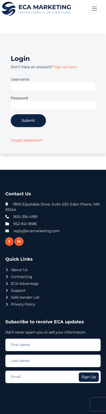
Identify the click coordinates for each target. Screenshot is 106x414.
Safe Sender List (22, 297)
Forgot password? (27, 140)
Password (19, 98)
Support (16, 290)
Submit (28, 120)
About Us (16, 270)
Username (20, 79)
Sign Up (89, 377)
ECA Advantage (22, 284)
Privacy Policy (20, 304)
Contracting (19, 277)
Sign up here (65, 67)
